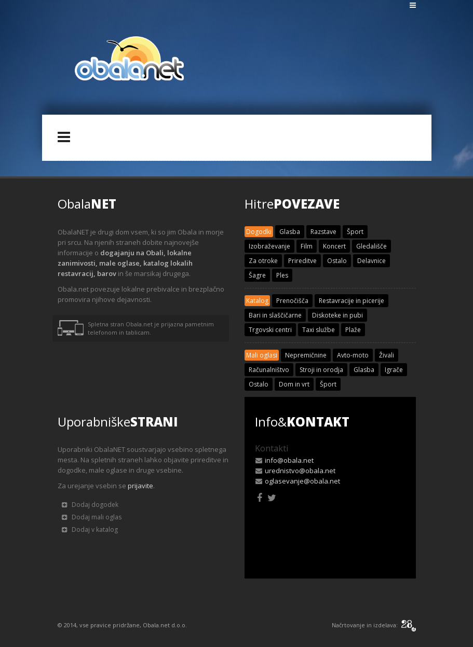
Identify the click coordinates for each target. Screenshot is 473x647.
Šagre (257, 275)
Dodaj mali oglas (91, 517)
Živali (386, 355)
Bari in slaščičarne (275, 315)
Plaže (353, 329)
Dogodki (259, 231)
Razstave (323, 231)
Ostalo (337, 260)
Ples (282, 275)
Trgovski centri (270, 329)
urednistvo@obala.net (300, 470)
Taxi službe (318, 329)
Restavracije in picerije (351, 300)
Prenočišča (292, 300)
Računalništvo (269, 369)
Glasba (289, 231)
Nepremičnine (306, 355)
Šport (355, 231)
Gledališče (371, 246)
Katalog (257, 300)
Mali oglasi (261, 355)
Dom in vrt (294, 384)
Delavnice (371, 260)
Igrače (394, 369)
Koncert (334, 246)
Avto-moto (353, 355)
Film (307, 246)
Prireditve (302, 260)
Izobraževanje (269, 246)
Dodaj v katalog (90, 529)
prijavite (140, 485)
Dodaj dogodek (90, 504)
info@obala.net (289, 460)
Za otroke (263, 260)
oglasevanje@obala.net (302, 481)
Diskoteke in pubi (337, 315)
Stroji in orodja (321, 369)
